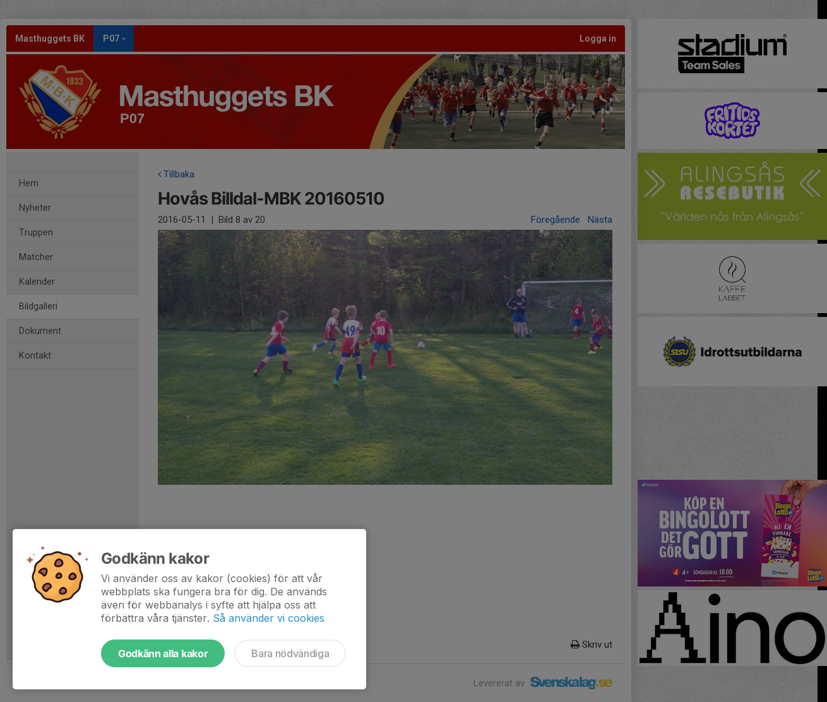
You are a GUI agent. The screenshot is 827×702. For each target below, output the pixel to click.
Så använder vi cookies (268, 618)
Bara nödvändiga (290, 653)
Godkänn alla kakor (163, 653)
